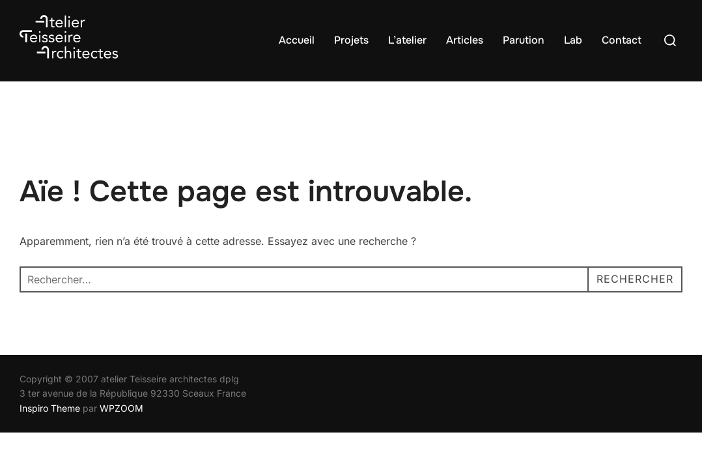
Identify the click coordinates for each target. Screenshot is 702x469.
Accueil (297, 40)
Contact (621, 40)
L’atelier (407, 40)
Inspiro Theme (50, 408)
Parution (523, 40)
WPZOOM (121, 408)
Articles (464, 40)
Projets (351, 40)
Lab (573, 40)
